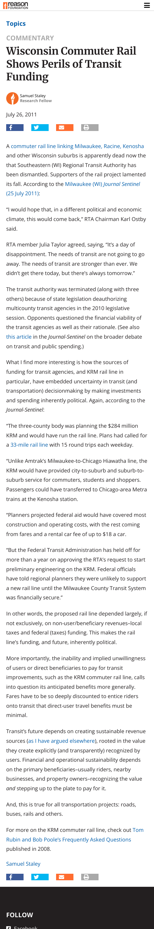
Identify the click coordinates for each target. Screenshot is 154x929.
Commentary (30, 38)
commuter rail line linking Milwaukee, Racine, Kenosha (77, 146)
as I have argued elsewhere (61, 740)
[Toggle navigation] (147, 6)
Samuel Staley (23, 863)
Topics (16, 23)
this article (19, 336)
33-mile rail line (29, 444)
